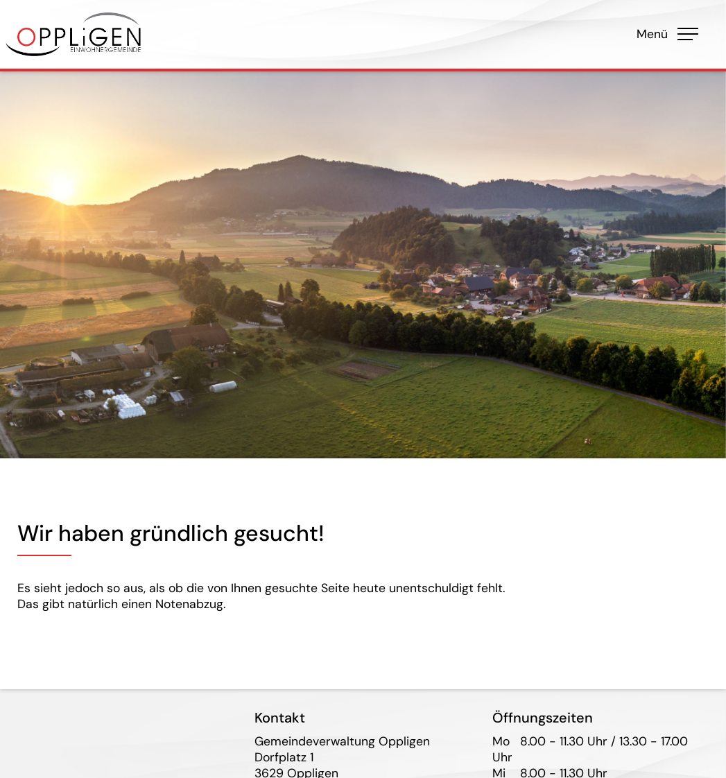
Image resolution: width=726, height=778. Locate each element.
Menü (663, 34)
